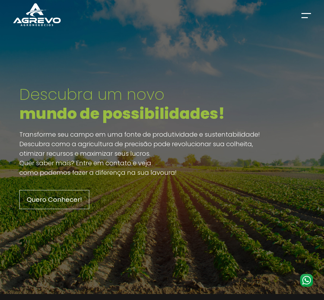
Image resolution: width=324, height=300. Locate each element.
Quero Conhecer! (54, 199)
